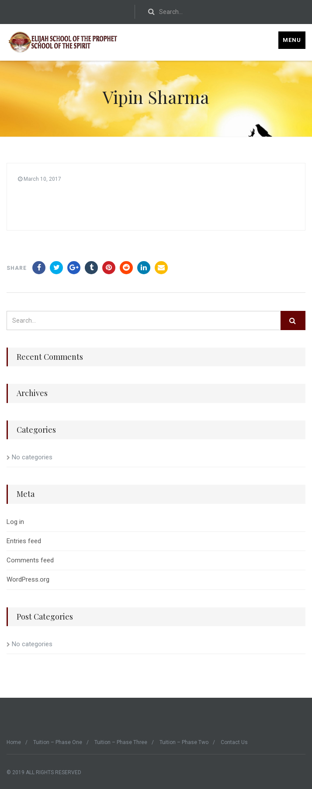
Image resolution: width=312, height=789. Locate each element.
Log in (15, 522)
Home (14, 742)
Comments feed (30, 560)
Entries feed (24, 541)
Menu (292, 40)
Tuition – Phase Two (183, 742)
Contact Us (234, 742)
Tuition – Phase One (57, 742)
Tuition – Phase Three (120, 742)
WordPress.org (28, 579)
